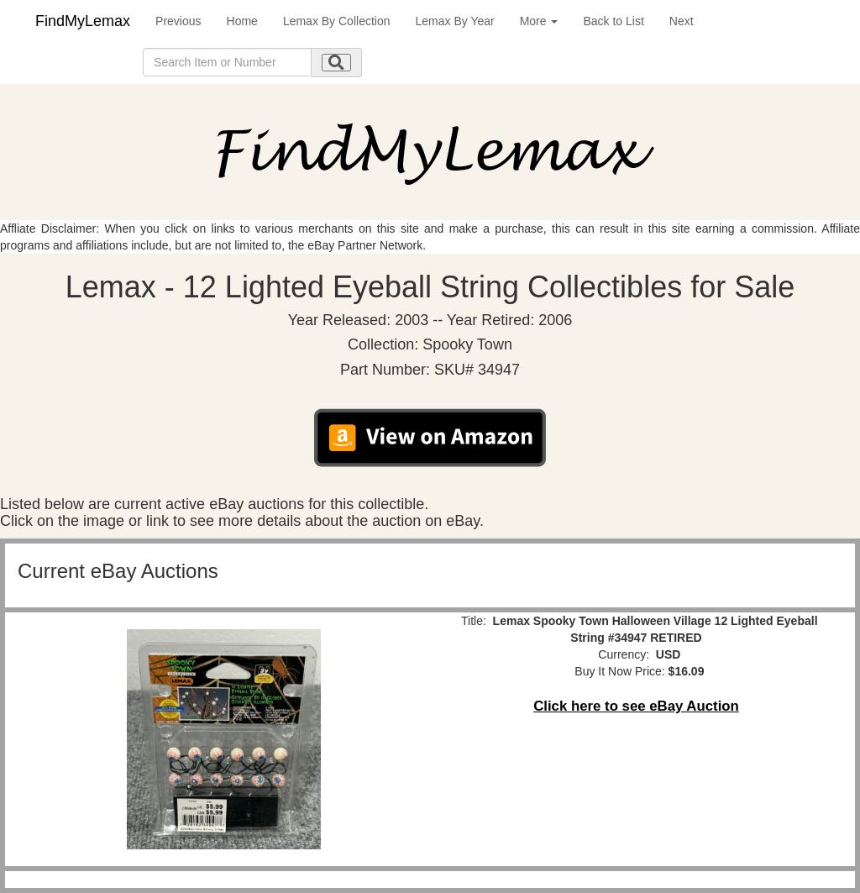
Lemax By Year (455, 21)
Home (242, 21)
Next (681, 21)
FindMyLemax (82, 21)
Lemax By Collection (337, 21)
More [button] (539, 21)
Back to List (613, 21)
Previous (178, 21)
